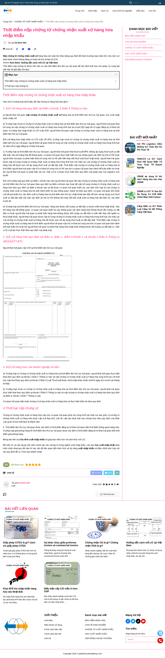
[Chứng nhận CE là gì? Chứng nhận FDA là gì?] (103, 527)
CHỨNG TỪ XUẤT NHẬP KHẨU (139, 48)
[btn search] (159, 3)
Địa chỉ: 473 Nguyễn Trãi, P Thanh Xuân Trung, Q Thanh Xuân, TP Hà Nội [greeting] (31, 3)
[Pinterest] (112, 484)
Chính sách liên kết (52, 634)
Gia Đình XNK (21, 43)
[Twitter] (109, 484)
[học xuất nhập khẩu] (105, 445)
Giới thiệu (92, 11)
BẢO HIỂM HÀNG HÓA (135, 36)
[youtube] (117, 484)
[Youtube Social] (143, 621)
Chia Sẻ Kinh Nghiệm (122, 11)
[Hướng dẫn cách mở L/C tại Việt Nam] (39, 63)
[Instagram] (115, 484)
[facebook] (104, 484)
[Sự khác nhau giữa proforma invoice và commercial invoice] (62, 527)
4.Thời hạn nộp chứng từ (16, 86)
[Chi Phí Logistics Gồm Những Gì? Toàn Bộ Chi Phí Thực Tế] (130, 148)
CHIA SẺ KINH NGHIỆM (135, 42)
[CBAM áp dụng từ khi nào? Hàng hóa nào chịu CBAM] (130, 180)
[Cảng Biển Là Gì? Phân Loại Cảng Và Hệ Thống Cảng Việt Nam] (130, 210)
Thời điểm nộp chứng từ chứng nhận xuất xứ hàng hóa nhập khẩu (36, 81)
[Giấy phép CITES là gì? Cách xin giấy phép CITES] (21, 527)
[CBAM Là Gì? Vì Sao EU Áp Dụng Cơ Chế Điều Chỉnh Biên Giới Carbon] (130, 195)
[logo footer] (22, 626)
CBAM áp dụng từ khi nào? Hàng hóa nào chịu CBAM (149, 179)
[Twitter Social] (133, 621)
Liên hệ (152, 11)
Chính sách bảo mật (53, 629)
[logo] (7, 14)
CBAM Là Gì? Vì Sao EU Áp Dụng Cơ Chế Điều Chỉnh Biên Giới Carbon (149, 194)
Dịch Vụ (104, 11)
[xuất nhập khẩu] (86, 448)
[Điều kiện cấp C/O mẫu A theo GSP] (62, 573)
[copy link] (35, 49)
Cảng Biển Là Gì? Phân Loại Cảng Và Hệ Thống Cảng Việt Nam (149, 209)
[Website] (106, 484)
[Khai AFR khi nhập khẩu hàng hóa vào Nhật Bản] (21, 573)
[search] (144, 2)
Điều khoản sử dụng (53, 625)
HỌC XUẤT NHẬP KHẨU (136, 53)
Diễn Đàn (140, 11)
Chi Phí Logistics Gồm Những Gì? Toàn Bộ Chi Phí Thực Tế (149, 147)
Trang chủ (79, 11)
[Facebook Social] (128, 621)
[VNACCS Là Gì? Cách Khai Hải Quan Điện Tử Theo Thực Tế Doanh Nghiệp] (130, 162)
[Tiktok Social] (138, 621)
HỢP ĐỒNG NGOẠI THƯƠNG (138, 59)
